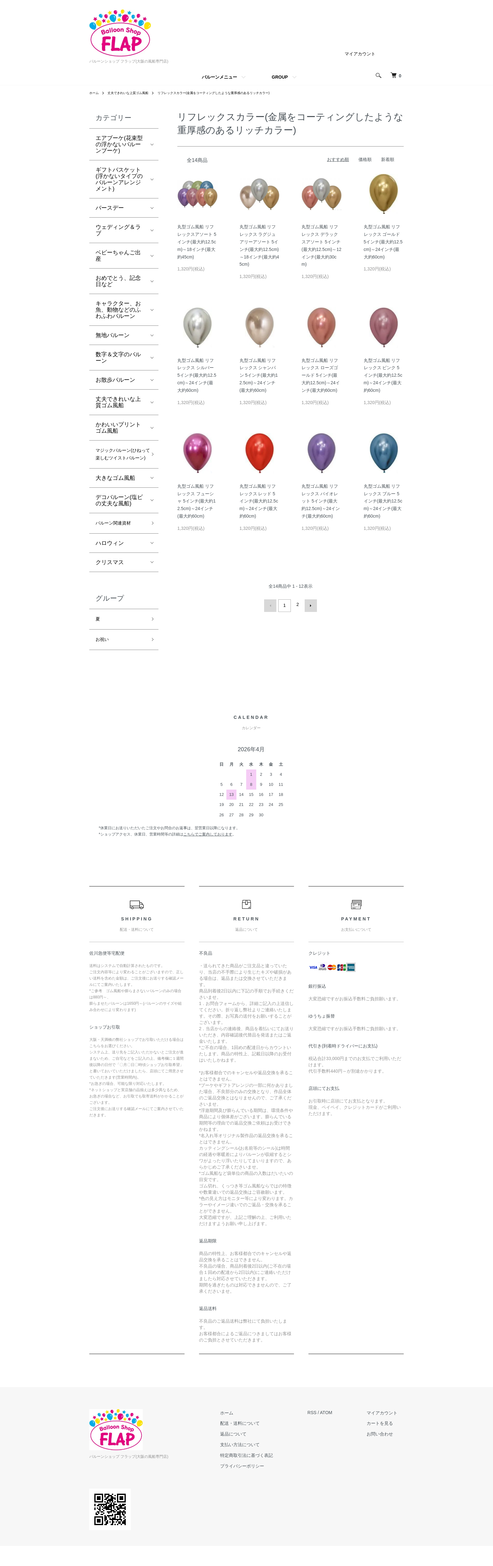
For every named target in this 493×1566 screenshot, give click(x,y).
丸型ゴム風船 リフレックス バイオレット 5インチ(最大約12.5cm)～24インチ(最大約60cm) (321, 501)
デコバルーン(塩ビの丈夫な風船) (119, 514)
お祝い (104, 659)
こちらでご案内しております (207, 854)
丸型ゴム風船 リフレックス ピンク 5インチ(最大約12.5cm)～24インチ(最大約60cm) (383, 375)
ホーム (95, 93)
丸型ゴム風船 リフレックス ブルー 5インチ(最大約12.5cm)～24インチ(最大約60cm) (383, 501)
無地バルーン (113, 335)
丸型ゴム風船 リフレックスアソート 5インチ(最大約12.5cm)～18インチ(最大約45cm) (196, 241)
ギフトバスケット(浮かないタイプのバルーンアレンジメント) (119, 179)
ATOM (338, 1432)
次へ (308, 604)
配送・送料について (258, 1443)
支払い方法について (258, 1464)
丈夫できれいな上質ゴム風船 (133, 93)
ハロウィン (110, 559)
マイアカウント (360, 53)
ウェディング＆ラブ (118, 230)
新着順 (387, 159)
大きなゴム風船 (115, 492)
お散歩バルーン (115, 380)
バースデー (110, 208)
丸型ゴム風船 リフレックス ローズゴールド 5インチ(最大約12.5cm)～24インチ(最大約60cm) (321, 375)
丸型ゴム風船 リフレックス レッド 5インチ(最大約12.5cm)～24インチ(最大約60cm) (259, 501)
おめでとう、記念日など (118, 281)
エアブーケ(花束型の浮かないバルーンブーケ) (119, 144)
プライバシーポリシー (261, 1485)
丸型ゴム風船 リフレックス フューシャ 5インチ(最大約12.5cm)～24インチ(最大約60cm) (196, 501)
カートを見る (386, 1443)
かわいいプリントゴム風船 (118, 427)
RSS (324, 1432)
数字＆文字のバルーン (118, 357)
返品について (252, 1454)
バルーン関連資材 (118, 538)
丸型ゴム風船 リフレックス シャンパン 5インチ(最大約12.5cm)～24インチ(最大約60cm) (259, 375)
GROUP (280, 77)
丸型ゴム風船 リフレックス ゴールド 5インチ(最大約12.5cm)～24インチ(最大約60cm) (383, 241)
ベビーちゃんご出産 (118, 255)
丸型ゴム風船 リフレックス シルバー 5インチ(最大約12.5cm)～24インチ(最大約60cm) (196, 375)
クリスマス (110, 578)
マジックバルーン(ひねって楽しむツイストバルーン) (119, 461)
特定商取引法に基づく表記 (265, 1475)
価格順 (365, 159)
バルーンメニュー (219, 77)
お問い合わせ (386, 1454)
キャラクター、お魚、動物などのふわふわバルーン (118, 309)
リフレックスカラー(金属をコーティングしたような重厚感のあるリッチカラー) (235, 93)
